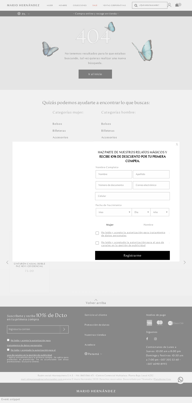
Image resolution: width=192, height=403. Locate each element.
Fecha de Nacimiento (109, 205)
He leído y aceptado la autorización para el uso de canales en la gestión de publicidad (132, 244)
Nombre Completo (107, 167)
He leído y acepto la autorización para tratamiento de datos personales (133, 234)
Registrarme (132, 255)
